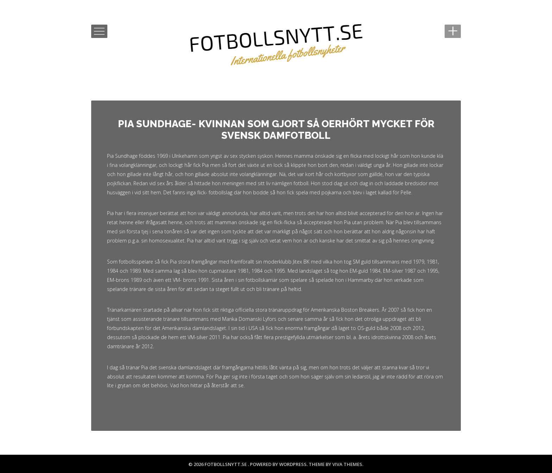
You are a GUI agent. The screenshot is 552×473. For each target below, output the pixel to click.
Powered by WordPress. (279, 464)
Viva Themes (347, 464)
